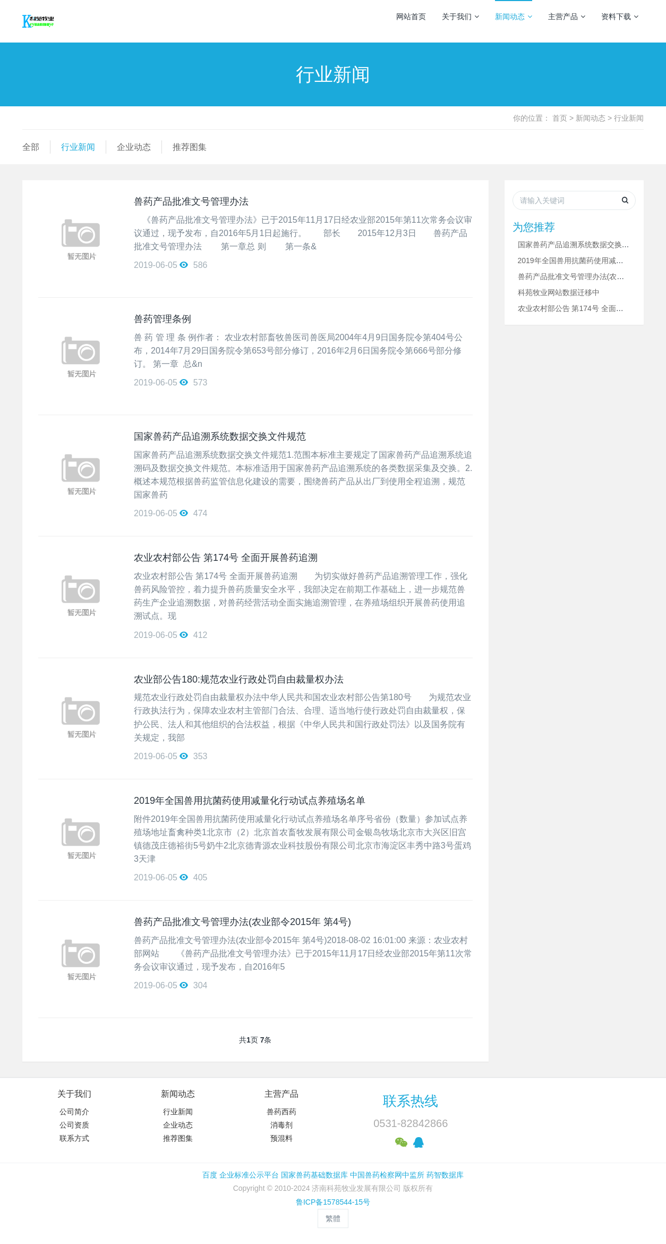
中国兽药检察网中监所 (387, 1175)
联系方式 (74, 1138)
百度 (209, 1175)
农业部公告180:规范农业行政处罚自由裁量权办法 (239, 679)
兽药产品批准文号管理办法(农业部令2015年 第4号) (242, 922)
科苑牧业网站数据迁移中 (559, 292)
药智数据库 (445, 1175)
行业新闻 (629, 118)
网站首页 (411, 16)
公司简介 (74, 1111)
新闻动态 (513, 16)
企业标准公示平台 (249, 1175)
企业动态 (134, 147)
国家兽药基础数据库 (314, 1175)
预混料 (281, 1138)
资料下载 (619, 16)
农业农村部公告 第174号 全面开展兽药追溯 (226, 557)
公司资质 (74, 1125)
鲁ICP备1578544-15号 (333, 1202)
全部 (30, 147)
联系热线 (410, 1101)
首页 (559, 118)
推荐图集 (190, 147)
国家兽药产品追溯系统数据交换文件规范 (220, 436)
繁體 (333, 1218)
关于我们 (460, 16)
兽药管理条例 (162, 319)
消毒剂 (281, 1125)
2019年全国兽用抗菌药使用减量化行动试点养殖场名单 (249, 800)
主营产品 (566, 16)
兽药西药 (281, 1111)
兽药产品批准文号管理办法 (191, 201)
